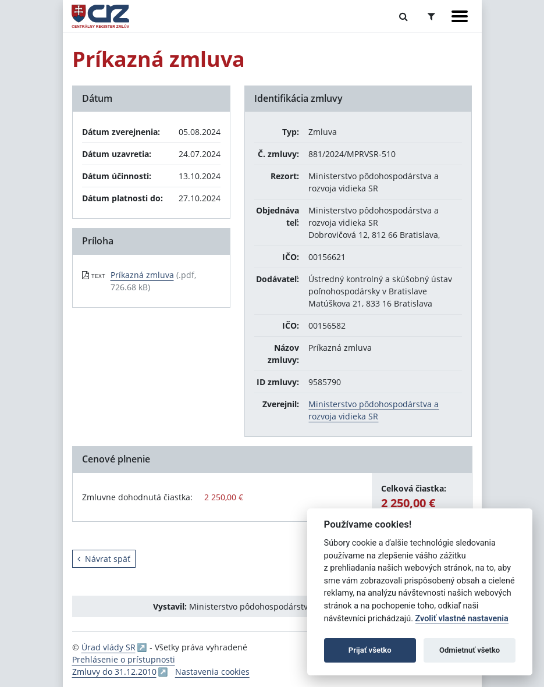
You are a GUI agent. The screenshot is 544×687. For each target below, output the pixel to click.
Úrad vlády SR (108, 647)
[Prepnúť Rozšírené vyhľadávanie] (431, 16)
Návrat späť (103, 558)
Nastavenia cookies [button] (212, 671)
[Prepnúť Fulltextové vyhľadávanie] (403, 16)
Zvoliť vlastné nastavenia (462, 619)
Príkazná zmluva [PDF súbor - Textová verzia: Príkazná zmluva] (142, 274)
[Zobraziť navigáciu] (459, 16)
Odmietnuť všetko (469, 650)
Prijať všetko (370, 650)
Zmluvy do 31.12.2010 (114, 671)
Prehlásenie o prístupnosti (123, 659)
